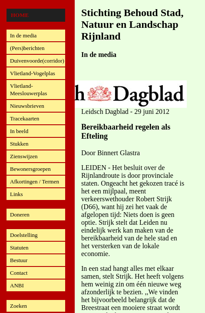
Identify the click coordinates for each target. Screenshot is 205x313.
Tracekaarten (24, 118)
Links (16, 194)
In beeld (19, 131)
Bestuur (18, 260)
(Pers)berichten (27, 48)
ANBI (17, 285)
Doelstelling (24, 235)
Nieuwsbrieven (27, 106)
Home (20, 15)
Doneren (20, 214)
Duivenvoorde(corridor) (37, 60)
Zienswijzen (24, 156)
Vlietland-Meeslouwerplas (28, 90)
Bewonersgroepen (30, 169)
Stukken (19, 143)
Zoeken (18, 306)
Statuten (19, 247)
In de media (23, 35)
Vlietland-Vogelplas (32, 73)
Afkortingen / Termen (34, 181)
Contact (18, 273)
